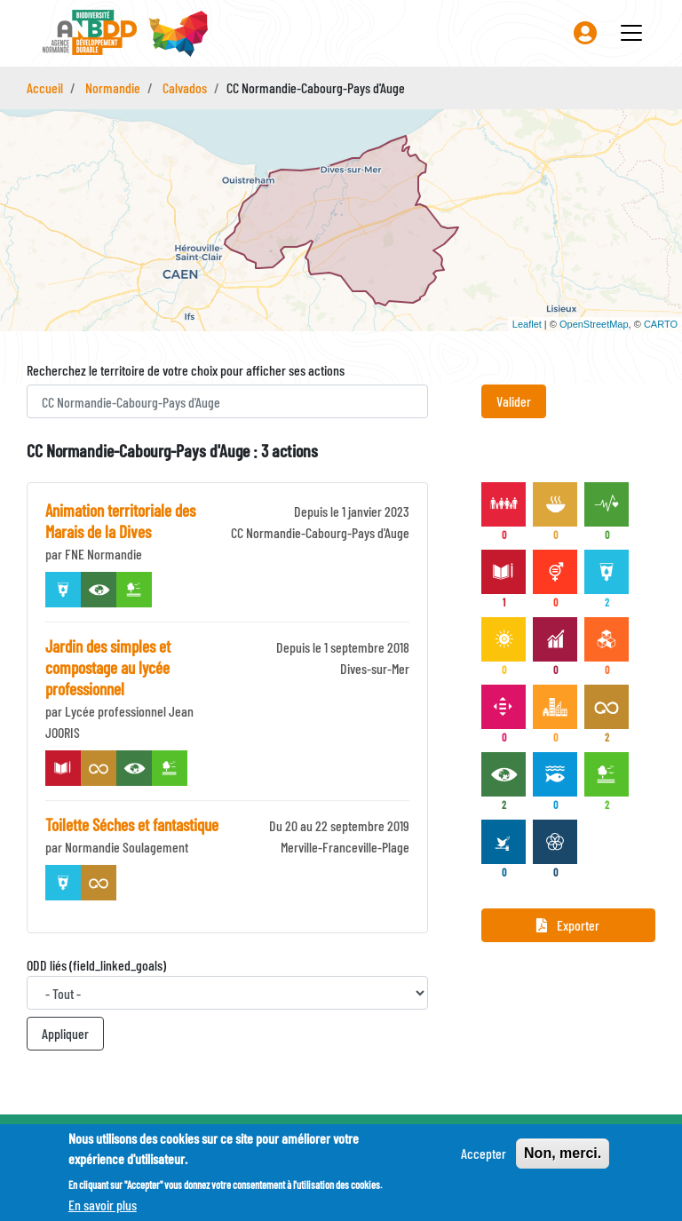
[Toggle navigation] (631, 33)
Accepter (483, 1153)
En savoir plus (102, 1204)
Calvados (185, 87)
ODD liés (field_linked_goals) (96, 964)
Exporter (567, 924)
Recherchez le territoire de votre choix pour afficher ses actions (186, 369)
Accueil (45, 87)
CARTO (661, 324)
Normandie (112, 87)
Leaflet (527, 324)
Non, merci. (562, 1153)
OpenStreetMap (594, 324)
